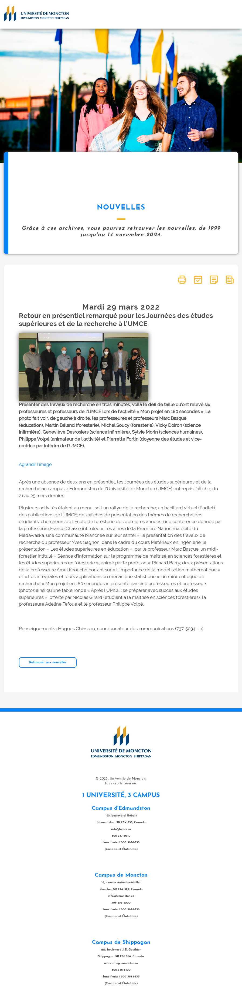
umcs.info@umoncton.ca (121, 963)
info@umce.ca (121, 829)
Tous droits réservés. (121, 783)
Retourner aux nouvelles (47, 662)
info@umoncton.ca (121, 896)
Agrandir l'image (35, 464)
